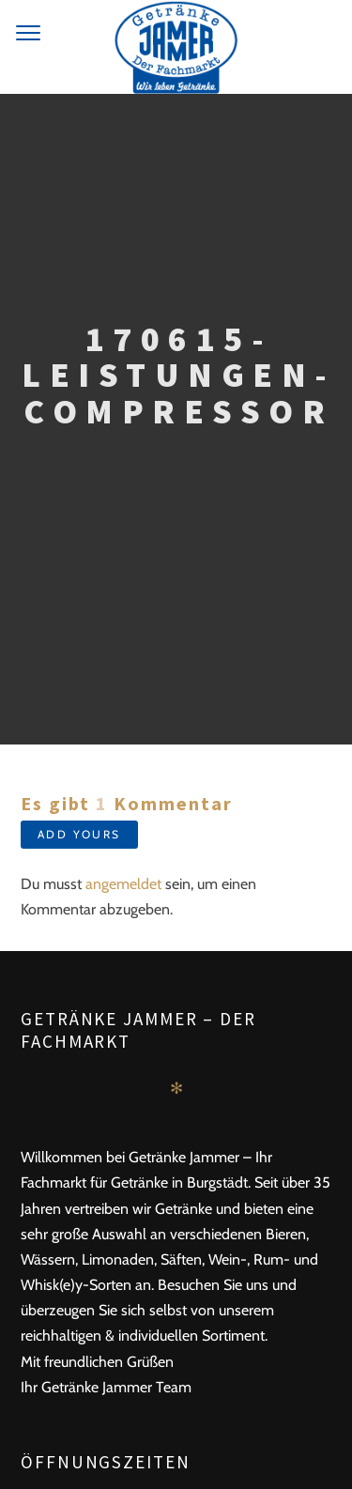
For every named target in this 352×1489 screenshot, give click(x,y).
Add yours (79, 834)
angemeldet (123, 884)
